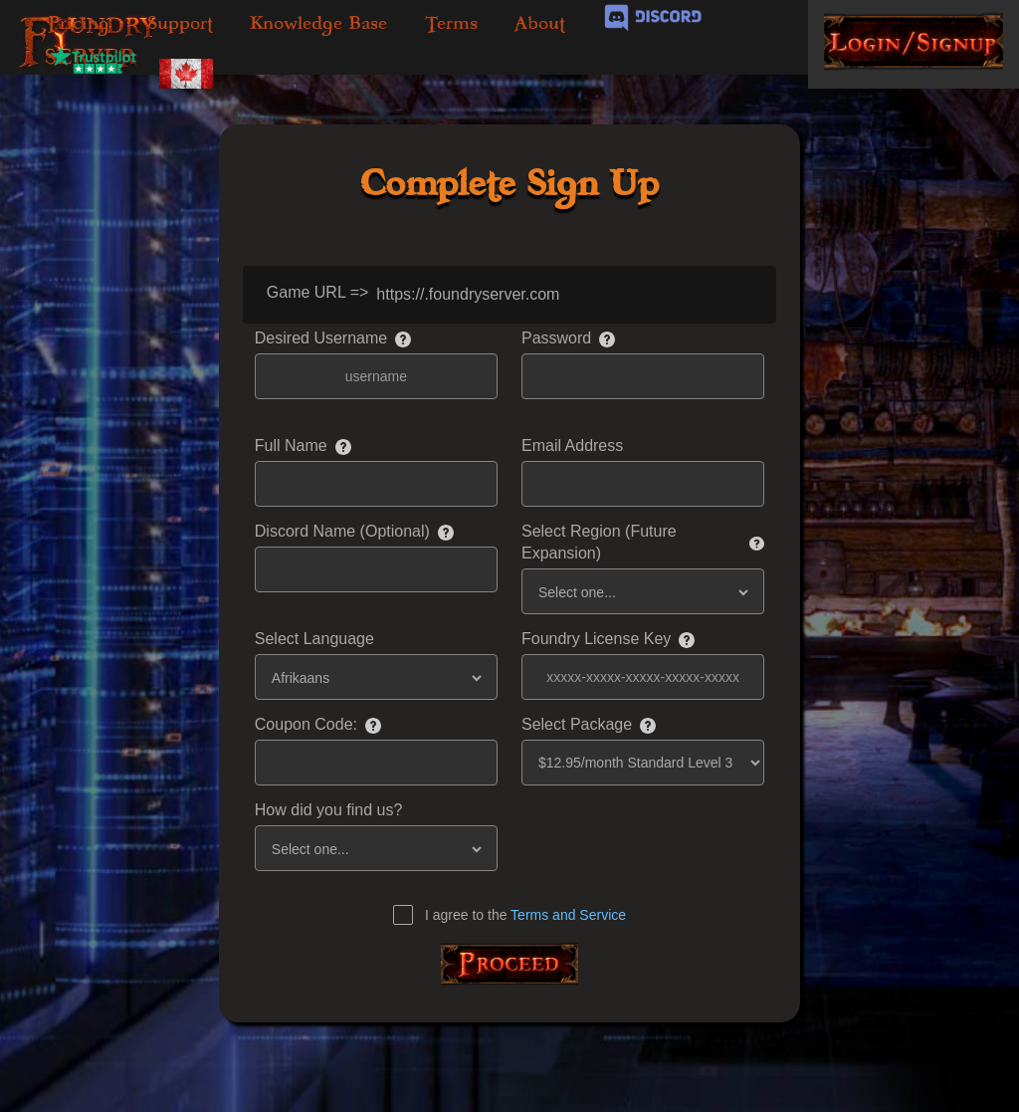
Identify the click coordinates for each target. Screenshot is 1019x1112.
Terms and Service (568, 915)
